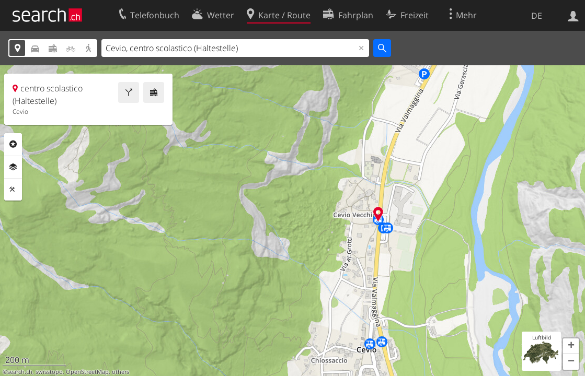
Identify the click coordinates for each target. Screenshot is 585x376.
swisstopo (49, 371)
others (120, 371)
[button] (571, 346)
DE (536, 15)
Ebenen (13, 167)
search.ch (19, 371)
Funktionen (13, 190)
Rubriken (13, 144)
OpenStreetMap (87, 371)
